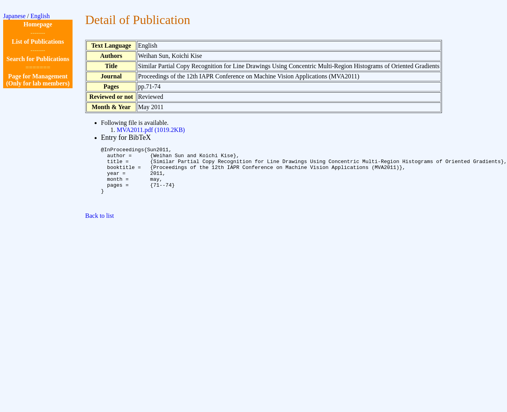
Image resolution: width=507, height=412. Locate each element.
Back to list (99, 227)
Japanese (14, 16)
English (40, 16)
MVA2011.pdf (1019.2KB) (151, 129)
